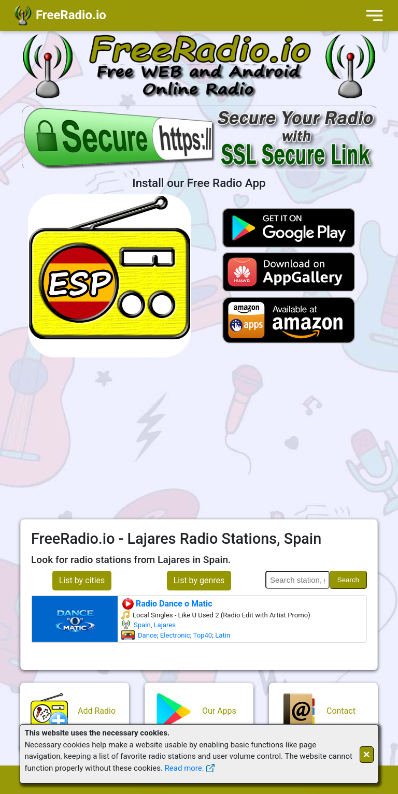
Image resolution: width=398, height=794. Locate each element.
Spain (142, 625)
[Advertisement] (199, 438)
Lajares (165, 625)
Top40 (202, 635)
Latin (222, 635)
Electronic (175, 635)
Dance (147, 635)
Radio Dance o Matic (166, 604)
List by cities (82, 580)
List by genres (199, 580)
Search (348, 580)
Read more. (184, 768)
